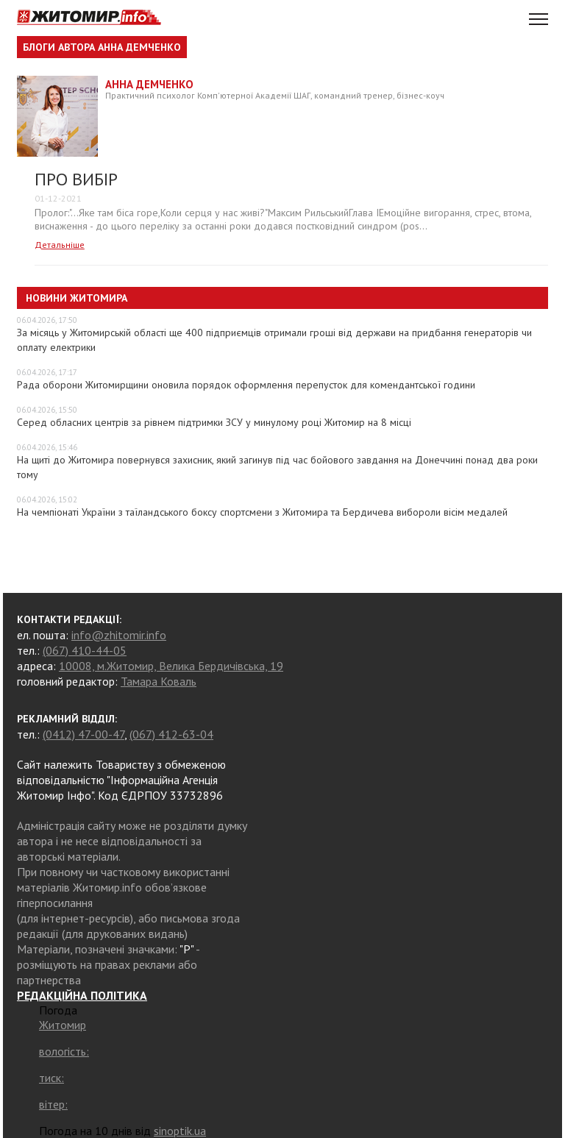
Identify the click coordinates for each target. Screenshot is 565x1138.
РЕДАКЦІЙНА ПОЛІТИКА (82, 995)
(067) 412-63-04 (171, 734)
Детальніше (60, 244)
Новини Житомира (76, 298)
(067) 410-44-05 (85, 650)
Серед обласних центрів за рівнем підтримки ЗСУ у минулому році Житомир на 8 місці (214, 422)
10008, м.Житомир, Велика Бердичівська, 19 (171, 665)
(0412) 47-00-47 (83, 734)
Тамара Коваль (158, 681)
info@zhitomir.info (118, 634)
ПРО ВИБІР (76, 179)
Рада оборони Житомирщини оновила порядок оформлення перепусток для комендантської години (246, 384)
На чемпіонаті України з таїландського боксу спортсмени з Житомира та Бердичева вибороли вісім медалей (262, 512)
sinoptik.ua (180, 1130)
